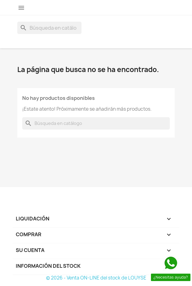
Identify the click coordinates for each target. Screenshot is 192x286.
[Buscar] (49, 28)
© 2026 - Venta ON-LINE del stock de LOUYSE (96, 278)
